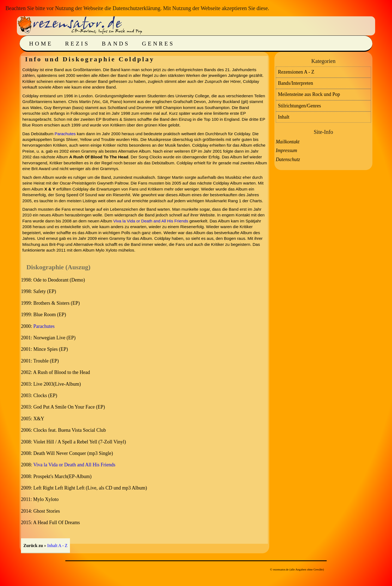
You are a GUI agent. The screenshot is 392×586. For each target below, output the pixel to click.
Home (41, 43)
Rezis (77, 43)
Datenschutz (288, 159)
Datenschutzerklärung (136, 8)
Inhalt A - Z (57, 545)
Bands (116, 43)
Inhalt (283, 117)
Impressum (286, 150)
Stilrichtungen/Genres (299, 105)
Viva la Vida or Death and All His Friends (150, 221)
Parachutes (65, 133)
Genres (158, 43)
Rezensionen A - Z (296, 72)
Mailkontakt (287, 141)
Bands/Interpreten (295, 83)
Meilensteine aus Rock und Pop (309, 94)
